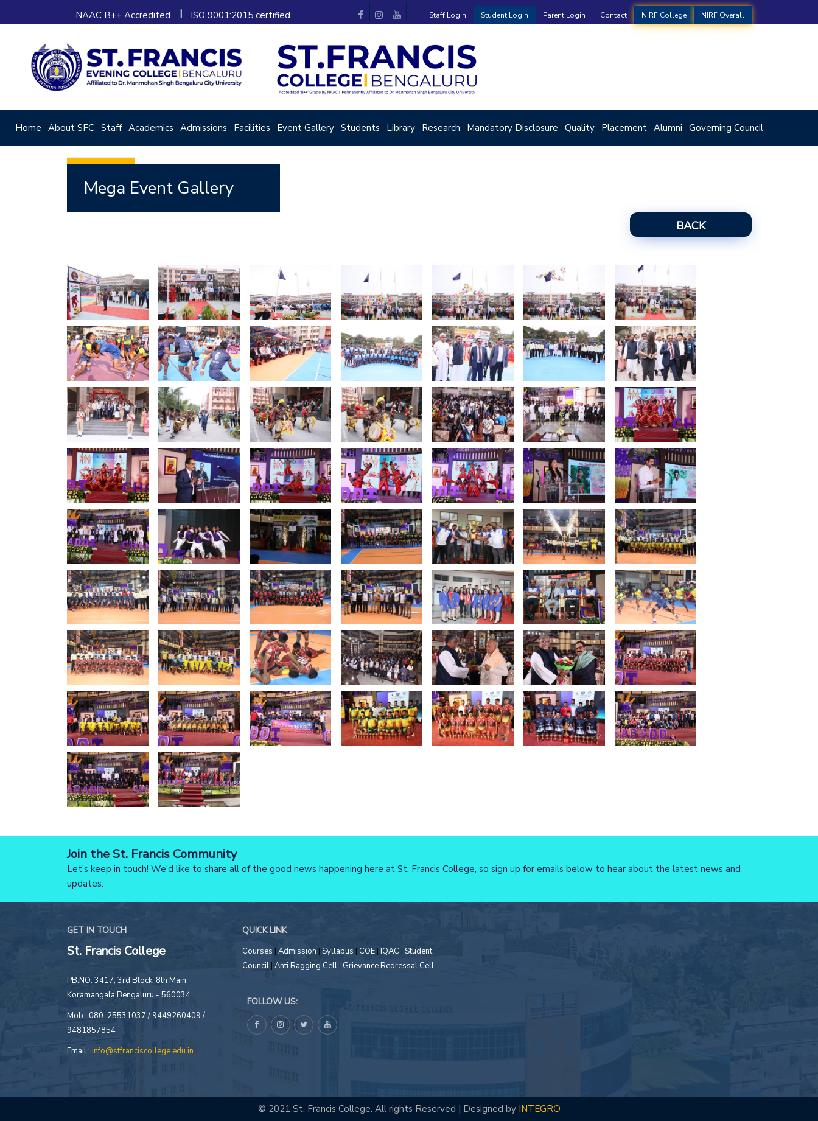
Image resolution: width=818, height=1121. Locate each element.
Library (400, 128)
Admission (297, 951)
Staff (111, 128)
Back (690, 225)
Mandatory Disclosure (512, 128)
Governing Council (726, 128)
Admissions (203, 128)
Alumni (668, 128)
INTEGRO (540, 1108)
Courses (257, 951)
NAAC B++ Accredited (122, 15)
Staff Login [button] (447, 15)
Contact (613, 15)
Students (360, 128)
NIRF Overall (722, 15)
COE (368, 951)
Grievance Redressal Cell (388, 965)
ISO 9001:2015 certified (240, 15)
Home (28, 128)
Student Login (504, 15)
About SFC (71, 128)
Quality (580, 128)
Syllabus (338, 951)
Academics (150, 128)
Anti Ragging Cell (305, 965)
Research (441, 128)
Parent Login (564, 15)
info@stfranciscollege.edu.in (143, 1051)
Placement (624, 128)
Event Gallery (305, 128)
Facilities (252, 128)
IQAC (390, 951)
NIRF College (664, 15)
